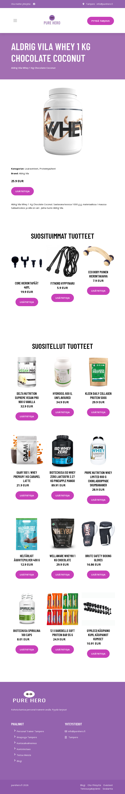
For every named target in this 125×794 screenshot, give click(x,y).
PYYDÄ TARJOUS (100, 20)
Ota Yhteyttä (94, 785)
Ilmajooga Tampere (27, 737)
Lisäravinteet (31, 168)
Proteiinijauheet (47, 168)
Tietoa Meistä (24, 755)
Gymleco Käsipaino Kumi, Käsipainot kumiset (98, 635)
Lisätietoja (22, 191)
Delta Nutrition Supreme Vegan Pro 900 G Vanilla (27, 397)
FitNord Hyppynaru (63, 283)
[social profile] (34, 4)
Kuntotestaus (24, 749)
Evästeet (108, 785)
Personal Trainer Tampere (30, 731)
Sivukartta (108, 788)
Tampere (90, 4)
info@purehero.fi (105, 4)
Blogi (19, 761)
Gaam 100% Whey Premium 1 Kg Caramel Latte (27, 476)
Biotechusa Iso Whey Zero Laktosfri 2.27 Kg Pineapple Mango (62, 476)
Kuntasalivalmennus (27, 743)
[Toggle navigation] (15, 20)
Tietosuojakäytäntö (90, 788)
